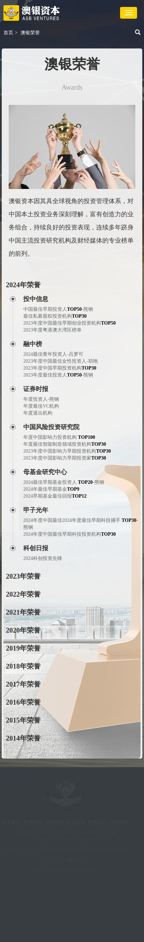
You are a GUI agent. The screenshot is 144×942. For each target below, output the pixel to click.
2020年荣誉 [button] (23, 630)
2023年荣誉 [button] (23, 576)
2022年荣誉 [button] (23, 594)
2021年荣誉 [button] (23, 612)
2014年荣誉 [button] (23, 738)
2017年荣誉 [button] (23, 684)
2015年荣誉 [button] (23, 720)
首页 (8, 32)
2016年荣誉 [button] (23, 702)
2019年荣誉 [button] (23, 648)
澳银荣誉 (30, 32)
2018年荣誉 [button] (23, 666)
